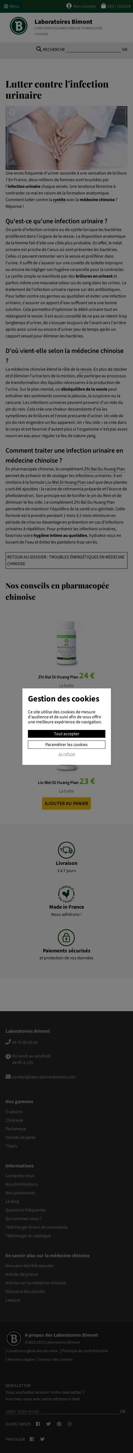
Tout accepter (66, 734)
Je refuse (66, 754)
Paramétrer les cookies (66, 745)
